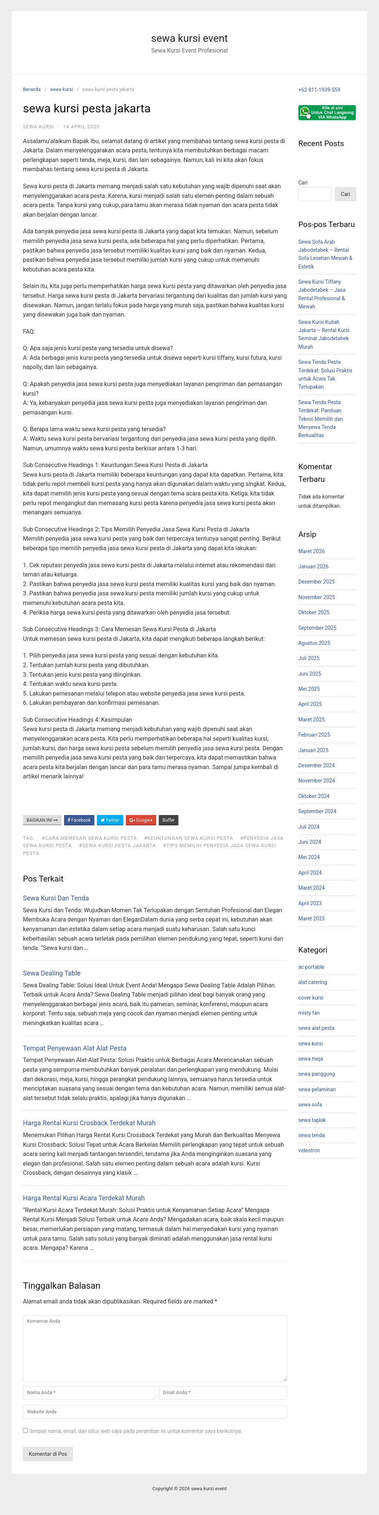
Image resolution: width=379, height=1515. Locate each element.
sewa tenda (311, 1135)
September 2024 (317, 811)
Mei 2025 (309, 689)
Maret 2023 (311, 918)
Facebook (79, 820)
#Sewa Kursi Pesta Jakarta (117, 845)
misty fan (309, 1013)
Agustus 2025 (314, 643)
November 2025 (316, 597)
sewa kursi (61, 89)
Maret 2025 (311, 720)
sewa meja (310, 1059)
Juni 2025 (309, 674)
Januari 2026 (313, 566)
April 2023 (310, 903)
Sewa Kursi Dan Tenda (56, 898)
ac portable (311, 967)
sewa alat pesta (316, 1028)
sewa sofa (310, 1104)
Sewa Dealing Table (52, 973)
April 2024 (310, 873)
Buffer (168, 820)
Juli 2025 (308, 658)
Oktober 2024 (313, 796)
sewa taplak (312, 1120)
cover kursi (310, 998)
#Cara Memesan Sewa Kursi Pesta (89, 838)
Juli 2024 (308, 827)
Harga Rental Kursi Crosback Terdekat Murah (89, 1123)
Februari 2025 (314, 735)
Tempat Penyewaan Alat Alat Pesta (75, 1048)
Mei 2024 (309, 857)
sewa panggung (316, 1074)
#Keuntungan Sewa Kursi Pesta (188, 838)
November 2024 (316, 781)
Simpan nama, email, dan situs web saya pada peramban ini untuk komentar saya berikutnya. (135, 1431)
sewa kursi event (189, 38)
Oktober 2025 (313, 612)
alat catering (312, 982)
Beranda (32, 89)
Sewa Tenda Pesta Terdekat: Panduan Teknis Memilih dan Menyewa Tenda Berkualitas (320, 419)
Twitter (110, 820)
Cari (303, 183)
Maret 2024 (311, 888)
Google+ (141, 820)
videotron (309, 1150)
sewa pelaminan (317, 1089)
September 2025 (317, 628)
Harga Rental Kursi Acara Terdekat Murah (84, 1198)
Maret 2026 (311, 551)
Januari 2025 (313, 750)
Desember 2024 (316, 765)
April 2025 (310, 704)
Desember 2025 (316, 582)
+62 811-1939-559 (319, 90)
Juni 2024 (309, 842)
